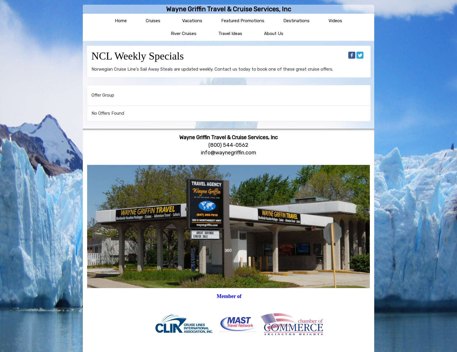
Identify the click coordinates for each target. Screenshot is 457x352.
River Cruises (183, 33)
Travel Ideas (230, 33)
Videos (335, 20)
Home (121, 20)
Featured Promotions (242, 20)
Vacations (192, 20)
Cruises (153, 20)
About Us (273, 33)
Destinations (296, 20)
